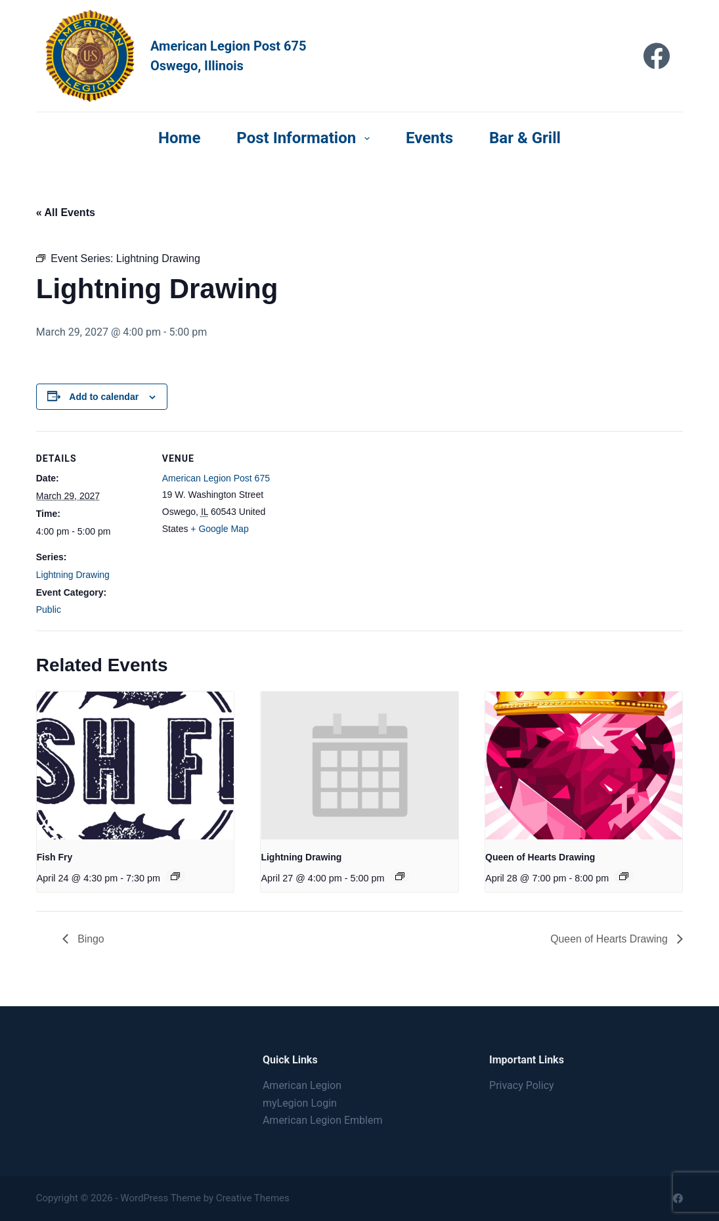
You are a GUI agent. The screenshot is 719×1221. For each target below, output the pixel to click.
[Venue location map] (357, 522)
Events (429, 138)
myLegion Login (300, 1103)
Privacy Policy (521, 1085)
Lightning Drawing (73, 574)
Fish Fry (54, 857)
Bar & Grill (525, 138)
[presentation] (135, 765)
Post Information (305, 138)
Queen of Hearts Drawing (540, 857)
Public (48, 609)
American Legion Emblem (323, 1120)
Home (179, 138)
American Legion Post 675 (216, 478)
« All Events (65, 212)
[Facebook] (656, 56)
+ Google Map (219, 528)
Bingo (89, 938)
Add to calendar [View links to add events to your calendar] (104, 396)
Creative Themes (253, 1198)
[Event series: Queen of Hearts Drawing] (623, 876)
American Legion (302, 1085)
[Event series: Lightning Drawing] (399, 876)
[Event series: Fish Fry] (175, 876)
